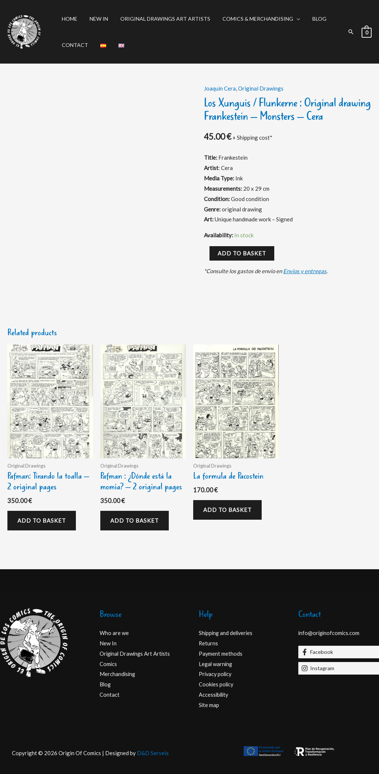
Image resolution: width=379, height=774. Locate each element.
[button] (351, 31)
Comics (108, 664)
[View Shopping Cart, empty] (367, 31)
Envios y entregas (304, 271)
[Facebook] (338, 652)
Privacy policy (216, 674)
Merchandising (118, 674)
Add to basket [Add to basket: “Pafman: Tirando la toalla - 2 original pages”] (41, 520)
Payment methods (221, 653)
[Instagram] (338, 668)
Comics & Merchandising (251, 19)
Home (68, 19)
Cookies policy (217, 684)
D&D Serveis (153, 753)
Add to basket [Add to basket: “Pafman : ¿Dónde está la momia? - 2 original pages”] (134, 520)
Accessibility (214, 694)
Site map (209, 705)
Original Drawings (261, 88)
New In (96, 19)
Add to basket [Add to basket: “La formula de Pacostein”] (227, 509)
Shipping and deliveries (227, 632)
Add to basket (242, 253)
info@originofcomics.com (329, 632)
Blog (311, 19)
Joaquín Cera (220, 88)
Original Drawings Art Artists (160, 19)
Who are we (114, 632)
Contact (74, 45)
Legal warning (216, 664)
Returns (208, 643)
